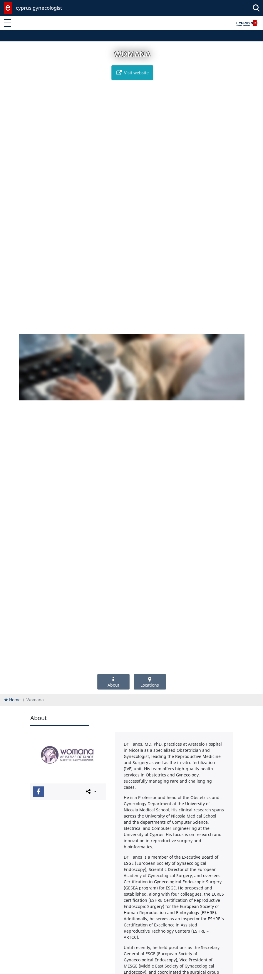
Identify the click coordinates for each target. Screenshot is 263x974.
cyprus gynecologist (39, 7)
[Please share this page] (90, 791)
